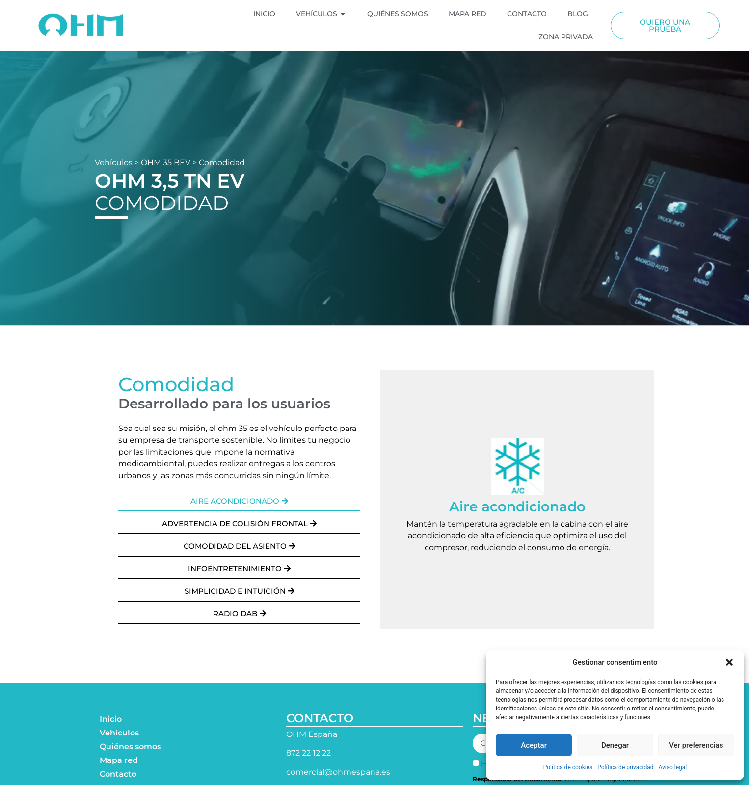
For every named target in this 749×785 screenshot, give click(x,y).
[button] (729, 662)
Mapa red (119, 760)
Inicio (111, 719)
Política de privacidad (625, 767)
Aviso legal (672, 767)
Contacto (118, 774)
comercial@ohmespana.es (338, 772)
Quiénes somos (130, 746)
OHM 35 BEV (165, 162)
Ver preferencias (696, 745)
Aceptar (534, 745)
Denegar (615, 745)
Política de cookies (568, 767)
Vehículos (114, 162)
